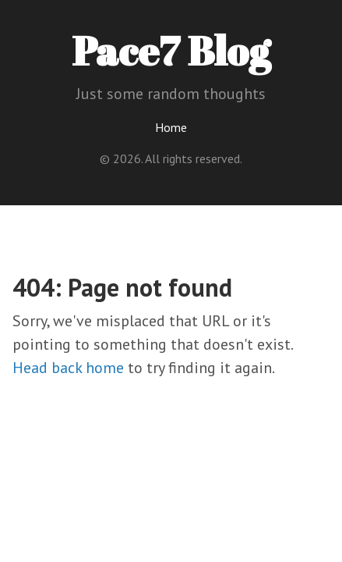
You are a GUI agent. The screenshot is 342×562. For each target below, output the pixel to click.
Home (171, 127)
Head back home (68, 367)
